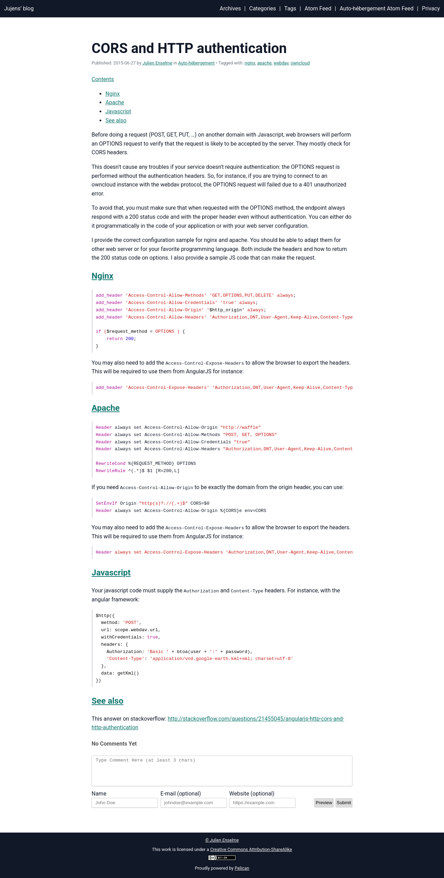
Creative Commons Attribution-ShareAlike (251, 849)
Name (99, 799)
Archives (230, 8)
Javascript (118, 111)
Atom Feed (318, 8)
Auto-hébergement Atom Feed (376, 8)
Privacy (431, 8)
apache (264, 63)
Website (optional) (251, 799)
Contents (103, 79)
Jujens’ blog (19, 8)
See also (115, 120)
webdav (281, 63)
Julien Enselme (157, 63)
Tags (290, 8)
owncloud (300, 63)
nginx (250, 63)
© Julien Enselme (222, 840)
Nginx (112, 93)
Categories (262, 8)
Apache (114, 102)
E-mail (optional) (181, 799)
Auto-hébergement (196, 63)
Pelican (242, 868)
